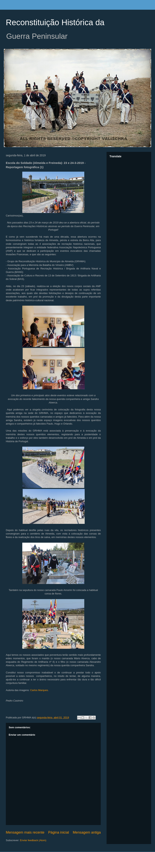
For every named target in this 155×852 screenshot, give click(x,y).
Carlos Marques (39, 690)
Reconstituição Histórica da (55, 22)
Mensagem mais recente (25, 832)
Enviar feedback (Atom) (33, 840)
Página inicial (58, 832)
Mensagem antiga (87, 832)
